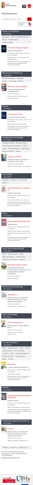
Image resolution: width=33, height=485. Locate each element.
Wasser (4, 359)
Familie (25, 145)
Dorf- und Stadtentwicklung (20, 37)
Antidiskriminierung (8, 143)
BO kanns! (11, 364)
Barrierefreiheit (23, 447)
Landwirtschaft (20, 257)
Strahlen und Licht (8, 356)
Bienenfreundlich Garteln (17, 265)
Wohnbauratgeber (7, 42)
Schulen (4, 81)
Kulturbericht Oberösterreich (18, 221)
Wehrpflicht (12, 295)
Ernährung (13, 180)
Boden (4, 254)
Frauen (4, 148)
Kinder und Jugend (8, 151)
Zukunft (20, 81)
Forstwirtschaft (13, 254)
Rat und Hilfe (23, 180)
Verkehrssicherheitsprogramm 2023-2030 (19, 397)
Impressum (5, 447)
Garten (21, 254)
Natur (12, 353)
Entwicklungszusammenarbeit (11, 145)
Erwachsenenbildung (8, 78)
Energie (4, 39)
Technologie (12, 81)
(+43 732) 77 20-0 (21, 453)
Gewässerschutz (7, 350)
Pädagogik (20, 78)
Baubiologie (6, 37)
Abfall (4, 348)
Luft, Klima (5, 353)
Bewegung (5, 180)
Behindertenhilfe (21, 143)
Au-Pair (10, 429)
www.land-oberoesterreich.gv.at (10, 457)
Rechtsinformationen (22, 353)
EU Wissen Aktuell (14, 114)
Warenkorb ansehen (24, 23)
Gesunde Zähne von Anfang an (18, 189)
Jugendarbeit (25, 148)
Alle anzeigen (7, 34)
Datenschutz (13, 447)
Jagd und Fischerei (8, 257)
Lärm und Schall (19, 350)
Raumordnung (13, 39)
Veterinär (22, 259)
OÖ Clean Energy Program (18, 48)
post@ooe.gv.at (8, 455)
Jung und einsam (14, 157)
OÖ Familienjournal (15, 323)
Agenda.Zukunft (13, 348)
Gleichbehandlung (13, 148)
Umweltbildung (20, 356)
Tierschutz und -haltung (9, 259)
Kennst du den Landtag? (17, 86)
